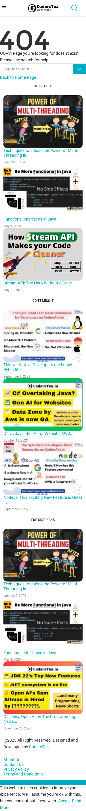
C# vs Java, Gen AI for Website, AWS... (38, 433)
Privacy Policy (16, 769)
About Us (11, 759)
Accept (64, 800)
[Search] (27, 69)
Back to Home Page (18, 77)
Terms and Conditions (23, 774)
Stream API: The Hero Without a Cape (37, 283)
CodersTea (39, 746)
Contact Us (13, 764)
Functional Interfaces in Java (29, 219)
